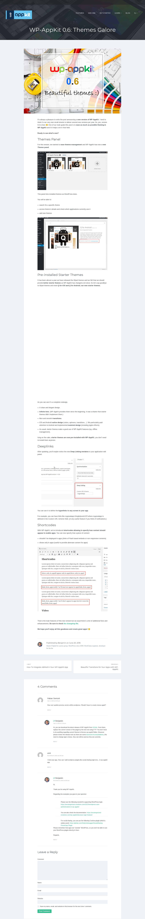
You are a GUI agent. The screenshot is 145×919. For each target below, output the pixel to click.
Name (39, 882)
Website (40, 898)
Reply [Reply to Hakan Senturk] (49, 710)
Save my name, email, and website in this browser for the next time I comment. (66, 906)
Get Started (105, 13)
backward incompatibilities (94, 734)
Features (80, 13)
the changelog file (71, 624)
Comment (40, 859)
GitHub (95, 727)
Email (39, 890)
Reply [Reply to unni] (49, 767)
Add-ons (91, 13)
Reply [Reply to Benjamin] (55, 741)
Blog (128, 13)
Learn (117, 13)
